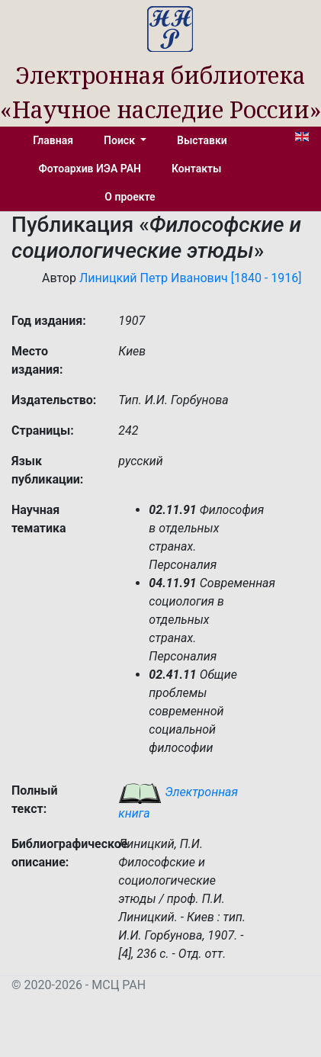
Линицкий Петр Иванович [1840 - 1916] (190, 278)
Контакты (196, 168)
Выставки (202, 140)
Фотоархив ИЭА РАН (90, 168)
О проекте (129, 197)
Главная (53, 140)
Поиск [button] (120, 140)
